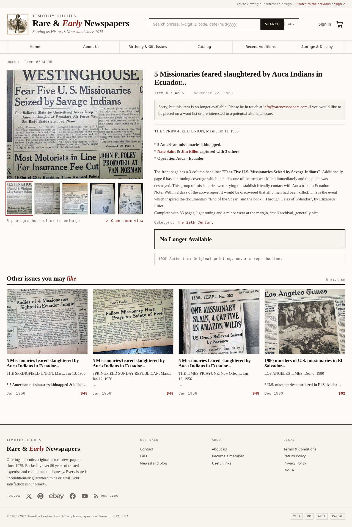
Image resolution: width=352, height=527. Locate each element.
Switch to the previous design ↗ (321, 4)
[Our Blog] (106, 496)
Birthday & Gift (147, 46)
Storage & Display (317, 46)
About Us (91, 46)
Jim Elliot (190, 151)
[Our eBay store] (56, 496)
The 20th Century (195, 222)
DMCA (289, 469)
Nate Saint (166, 151)
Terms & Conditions (300, 448)
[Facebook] (73, 496)
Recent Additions (261, 46)
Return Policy (295, 455)
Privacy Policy (295, 462)
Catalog (204, 46)
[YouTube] (84, 496)
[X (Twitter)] (29, 496)
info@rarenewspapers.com (285, 107)
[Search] (272, 24)
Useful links (221, 462)
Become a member (228, 455)
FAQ (143, 455)
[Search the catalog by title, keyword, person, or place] (204, 24)
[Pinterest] (40, 496)
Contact (146, 448)
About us (219, 448)
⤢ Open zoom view (124, 220)
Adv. (291, 24)
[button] (75, 125)
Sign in (325, 24)
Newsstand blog (153, 462)
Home (35, 46)
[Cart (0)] (339, 24)
